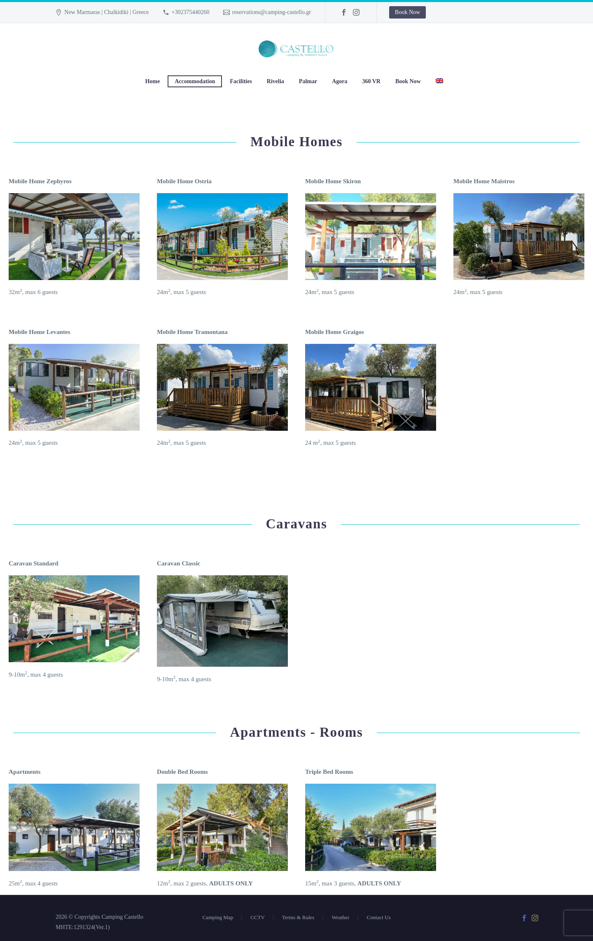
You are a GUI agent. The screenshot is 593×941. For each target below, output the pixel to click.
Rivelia (275, 81)
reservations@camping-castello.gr (271, 12)
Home (152, 81)
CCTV (257, 909)
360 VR (371, 81)
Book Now (407, 12)
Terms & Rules (298, 909)
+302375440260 (191, 12)
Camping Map (217, 909)
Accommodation (195, 81)
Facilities (241, 81)
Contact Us (378, 909)
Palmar (308, 81)
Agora (339, 81)
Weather (340, 909)
